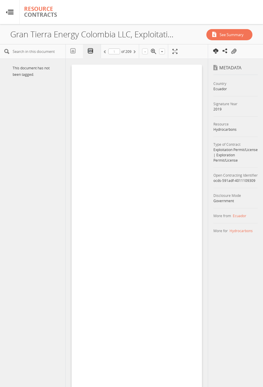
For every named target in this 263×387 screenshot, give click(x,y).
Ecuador (239, 215)
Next (134, 52)
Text (74, 51)
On (234, 51)
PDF (92, 51)
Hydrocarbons (241, 230)
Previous (105, 52)
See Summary (232, 34)
